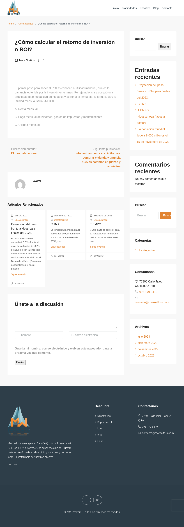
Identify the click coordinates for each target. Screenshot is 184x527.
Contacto (167, 8)
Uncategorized (26, 23)
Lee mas (12, 464)
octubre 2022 (146, 355)
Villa (99, 434)
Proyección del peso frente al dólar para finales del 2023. (24, 228)
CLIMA (55, 224)
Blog (156, 8)
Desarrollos (104, 415)
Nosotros (145, 8)
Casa (100, 441)
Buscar (140, 38)
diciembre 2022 (147, 342)
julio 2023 (144, 336)
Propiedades (129, 8)
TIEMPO (95, 224)
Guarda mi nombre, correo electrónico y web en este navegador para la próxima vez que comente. (63, 350)
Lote (99, 428)
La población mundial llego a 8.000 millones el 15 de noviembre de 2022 (153, 135)
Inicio (115, 8)
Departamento (105, 422)
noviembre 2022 (148, 349)
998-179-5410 (148, 291)
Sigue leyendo (18, 274)
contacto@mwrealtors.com (152, 302)
